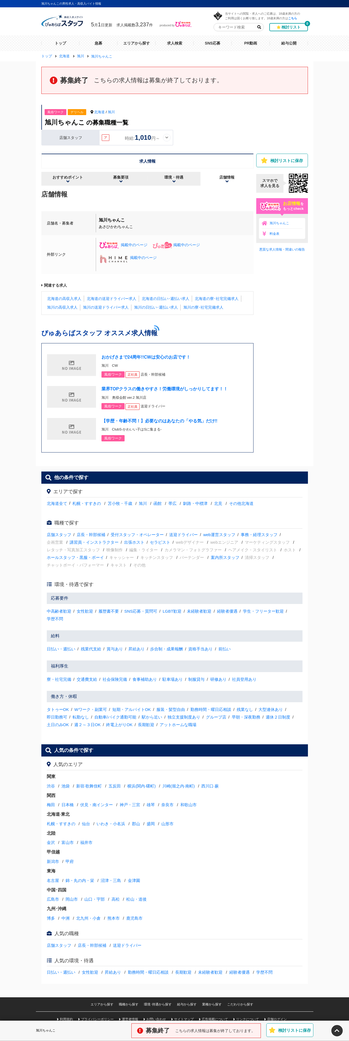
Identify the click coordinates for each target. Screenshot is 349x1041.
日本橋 (67, 804)
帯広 (172, 503)
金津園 (134, 880)
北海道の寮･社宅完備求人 (217, 298)
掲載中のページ (123, 245)
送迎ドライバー (183, 534)
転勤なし (81, 717)
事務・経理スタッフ (259, 534)
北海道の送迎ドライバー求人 (111, 298)
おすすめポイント (67, 177)
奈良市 (167, 804)
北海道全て (57, 503)
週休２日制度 (278, 717)
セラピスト (160, 542)
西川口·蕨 (210, 786)
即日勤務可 (57, 717)
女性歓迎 (85, 611)
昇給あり (136, 649)
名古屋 (53, 880)
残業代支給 (91, 649)
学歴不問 (55, 618)
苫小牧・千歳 (120, 503)
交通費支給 (87, 679)
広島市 (53, 899)
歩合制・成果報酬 (166, 649)
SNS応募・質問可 (140, 611)
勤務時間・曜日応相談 (210, 709)
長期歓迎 (146, 724)
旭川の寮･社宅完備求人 (203, 307)
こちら (292, 18)
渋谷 (51, 786)
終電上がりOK (119, 724)
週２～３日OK (87, 724)
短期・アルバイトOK (131, 709)
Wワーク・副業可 (90, 709)
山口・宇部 (94, 899)
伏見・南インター (96, 804)
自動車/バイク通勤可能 (115, 717)
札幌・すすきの (86, 503)
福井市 (86, 842)
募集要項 (120, 177)
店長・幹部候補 (91, 534)
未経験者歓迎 (199, 611)
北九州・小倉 (88, 918)
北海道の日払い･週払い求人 (165, 298)
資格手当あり (200, 649)
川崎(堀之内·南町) (178, 786)
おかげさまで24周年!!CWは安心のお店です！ (145, 357)
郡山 (136, 823)
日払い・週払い (61, 649)
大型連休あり (270, 709)
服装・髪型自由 (170, 709)
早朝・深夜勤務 (246, 717)
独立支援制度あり (184, 717)
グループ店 (216, 717)
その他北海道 (241, 503)
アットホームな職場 (178, 724)
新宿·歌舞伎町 (89, 786)
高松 (116, 899)
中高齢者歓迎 (59, 611)
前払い (224, 649)
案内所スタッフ (225, 557)
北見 (218, 503)
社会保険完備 (115, 679)
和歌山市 (188, 804)
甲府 (70, 861)
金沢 (51, 842)
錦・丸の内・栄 (80, 880)
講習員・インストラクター (94, 542)
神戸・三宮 (130, 804)
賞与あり (115, 649)
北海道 (99, 112)
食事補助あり (144, 679)
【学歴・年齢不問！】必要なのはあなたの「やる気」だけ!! (159, 421)
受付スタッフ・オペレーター (137, 534)
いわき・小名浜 (111, 823)
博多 (51, 918)
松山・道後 (136, 899)
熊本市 (113, 918)
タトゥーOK (58, 709)
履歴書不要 (108, 611)
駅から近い (152, 717)
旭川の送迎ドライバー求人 (106, 307)
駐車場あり (172, 679)
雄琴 (151, 804)
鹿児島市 (134, 918)
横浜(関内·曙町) (141, 786)
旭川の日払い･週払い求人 (156, 307)
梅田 (51, 804)
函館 (157, 503)
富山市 (67, 842)
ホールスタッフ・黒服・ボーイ (75, 557)
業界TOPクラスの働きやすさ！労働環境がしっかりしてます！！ (164, 389)
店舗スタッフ (59, 534)
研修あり (218, 679)
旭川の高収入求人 (62, 307)
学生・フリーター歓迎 (263, 611)
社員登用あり (244, 679)
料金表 (274, 234)
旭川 (111, 112)
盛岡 (151, 823)
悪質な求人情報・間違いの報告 (282, 249)
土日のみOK (58, 724)
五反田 (115, 786)
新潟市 (53, 861)
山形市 (167, 823)
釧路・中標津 (195, 503)
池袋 (65, 786)
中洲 (65, 918)
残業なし (245, 709)
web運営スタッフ (219, 534)
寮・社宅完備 (59, 679)
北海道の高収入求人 (64, 298)
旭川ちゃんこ (279, 223)
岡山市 (72, 899)
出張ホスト (134, 542)
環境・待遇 (173, 177)
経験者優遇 (227, 611)
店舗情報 (226, 177)
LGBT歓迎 (172, 611)
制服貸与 (196, 679)
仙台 (86, 823)
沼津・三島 (111, 880)
